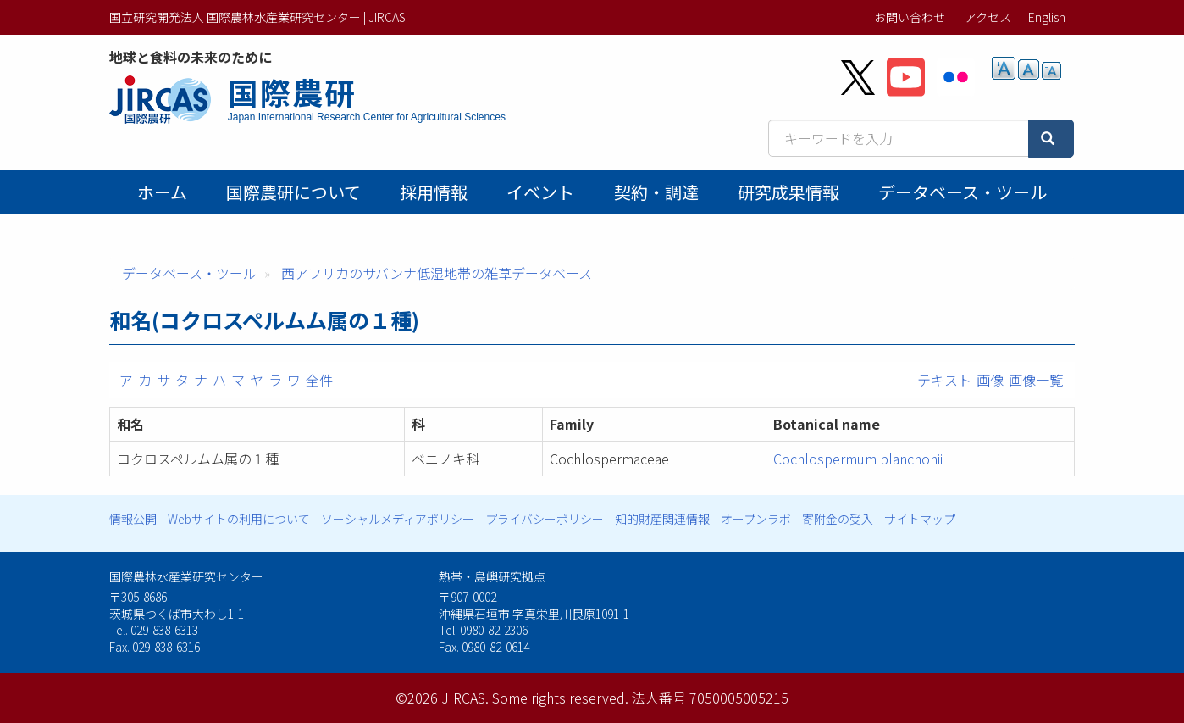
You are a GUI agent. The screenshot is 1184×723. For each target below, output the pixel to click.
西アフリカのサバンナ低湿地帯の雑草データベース (436, 273)
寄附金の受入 (837, 518)
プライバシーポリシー (544, 518)
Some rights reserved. (560, 697)
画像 (990, 380)
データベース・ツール (962, 192)
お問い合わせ (909, 16)
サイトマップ (919, 518)
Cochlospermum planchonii (858, 458)
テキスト (944, 380)
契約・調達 (656, 192)
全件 (319, 380)
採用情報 (434, 192)
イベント (540, 192)
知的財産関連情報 (662, 518)
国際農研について (293, 192)
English (1046, 16)
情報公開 (133, 518)
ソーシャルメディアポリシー (397, 518)
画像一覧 (1036, 380)
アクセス (988, 16)
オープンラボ (756, 518)
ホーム (162, 192)
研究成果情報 (788, 192)
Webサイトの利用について (239, 518)
